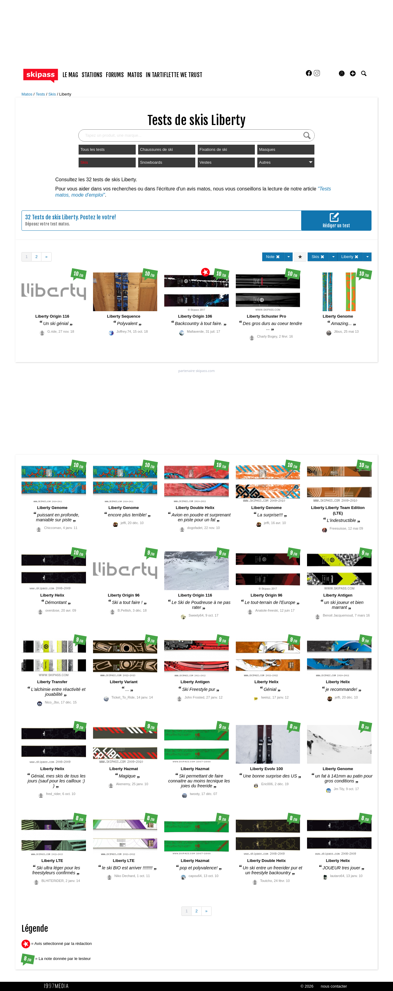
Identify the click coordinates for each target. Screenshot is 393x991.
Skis (52, 94)
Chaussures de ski (156, 149)
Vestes (206, 162)
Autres (286, 162)
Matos (27, 94)
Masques (267, 149)
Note (273, 256)
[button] (352, 73)
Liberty (65, 94)
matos (134, 75)
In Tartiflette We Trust (174, 75)
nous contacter (334, 986)
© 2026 (307, 986)
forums (115, 75)
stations (92, 75)
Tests (41, 94)
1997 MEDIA (58, 986)
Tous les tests (92, 149)
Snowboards (151, 162)
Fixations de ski (213, 149)
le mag (70, 75)
